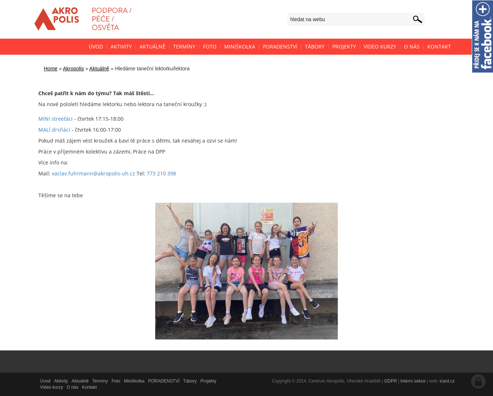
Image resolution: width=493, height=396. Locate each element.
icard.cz (447, 381)
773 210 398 (161, 173)
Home (50, 68)
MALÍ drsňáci (54, 129)
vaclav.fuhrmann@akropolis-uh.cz (93, 173)
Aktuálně (99, 68)
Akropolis (73, 68)
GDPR (390, 381)
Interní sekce (412, 381)
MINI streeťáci (55, 118)
